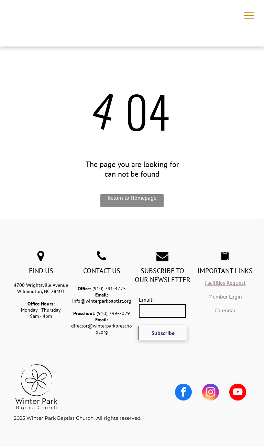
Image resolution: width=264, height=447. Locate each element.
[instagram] (210, 393)
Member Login (225, 296)
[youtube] (237, 393)
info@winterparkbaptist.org (101, 301)
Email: (146, 299)
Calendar (224, 310)
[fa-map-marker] (41, 260)
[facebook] (183, 393)
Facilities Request (225, 282)
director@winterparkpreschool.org (101, 329)
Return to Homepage (132, 197)
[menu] (249, 15)
